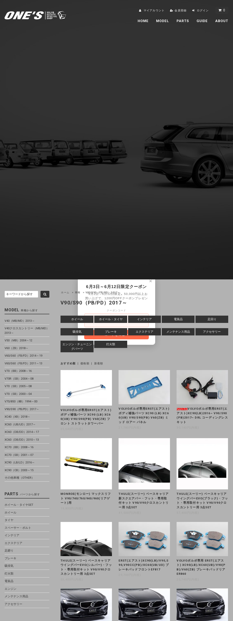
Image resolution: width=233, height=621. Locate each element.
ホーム (65, 292)
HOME (143, 21)
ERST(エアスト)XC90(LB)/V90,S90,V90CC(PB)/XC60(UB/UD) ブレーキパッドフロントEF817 (144, 565)
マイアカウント (154, 10)
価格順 (84, 363)
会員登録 (181, 10)
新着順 (98, 363)
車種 (77, 292)
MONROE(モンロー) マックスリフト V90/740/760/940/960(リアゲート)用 (86, 498)
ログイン (203, 10)
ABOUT (221, 21)
